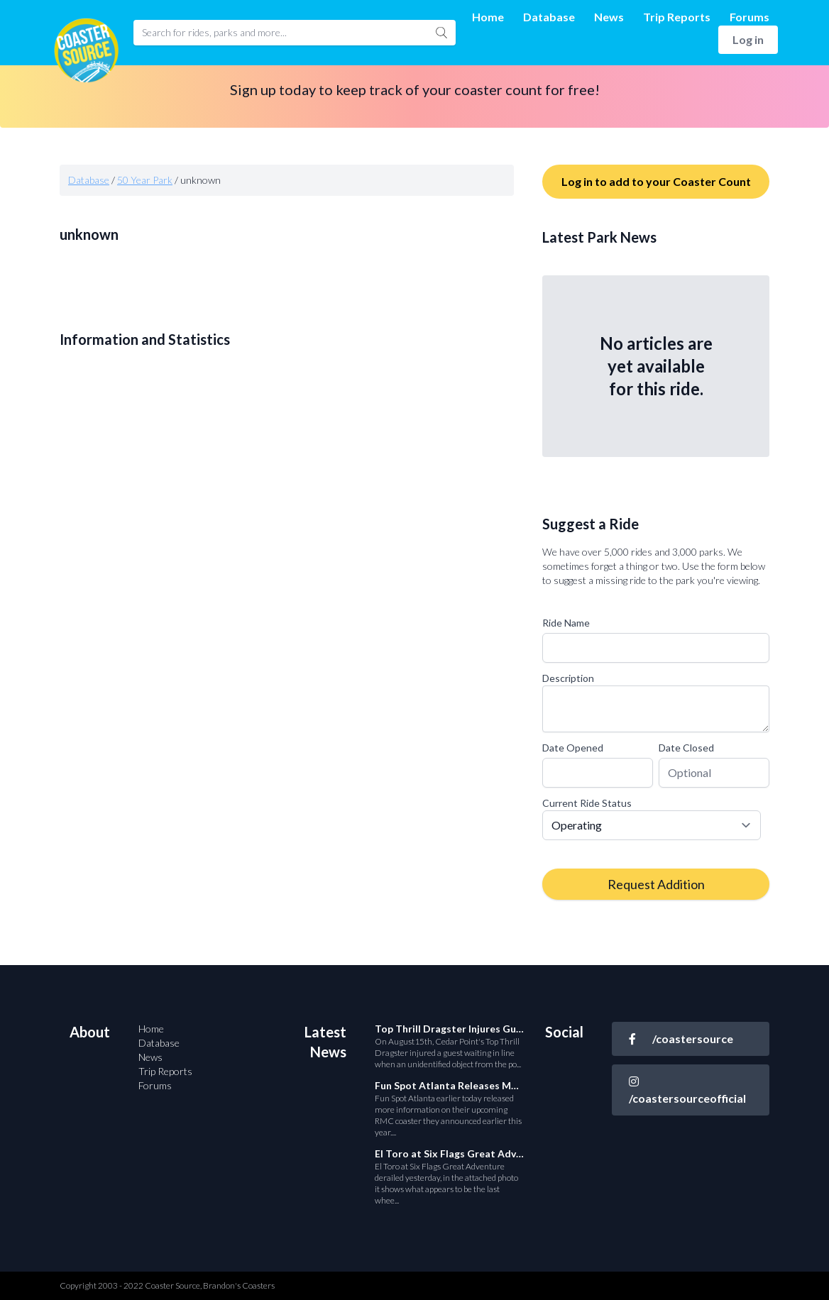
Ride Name (566, 623)
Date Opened (572, 748)
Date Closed (686, 748)
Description (568, 678)
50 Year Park (144, 180)
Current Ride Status (587, 803)
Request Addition (656, 884)
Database (549, 16)
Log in (748, 39)
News (609, 16)
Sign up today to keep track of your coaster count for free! (415, 89)
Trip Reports (676, 16)
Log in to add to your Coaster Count (656, 181)
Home (488, 16)
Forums (749, 16)
